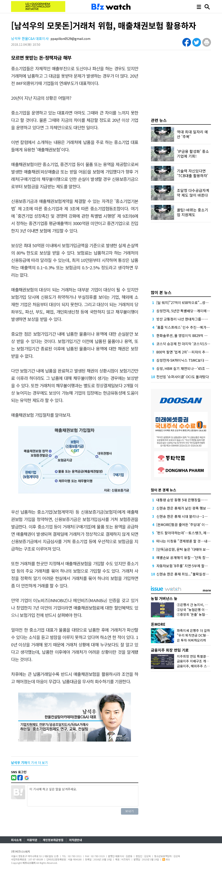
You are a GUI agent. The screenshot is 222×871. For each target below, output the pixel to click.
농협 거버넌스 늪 (164, 598)
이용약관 (32, 840)
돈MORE (158, 624)
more (207, 590)
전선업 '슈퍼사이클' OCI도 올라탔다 (182, 376)
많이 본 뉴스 (161, 292)
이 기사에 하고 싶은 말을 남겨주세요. (82, 795)
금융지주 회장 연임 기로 (170, 650)
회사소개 (16, 840)
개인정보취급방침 (53, 840)
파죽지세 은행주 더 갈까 (193, 630)
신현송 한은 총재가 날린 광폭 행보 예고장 (186, 508)
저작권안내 (75, 840)
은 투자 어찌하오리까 (191, 640)
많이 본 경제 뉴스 (163, 489)
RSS (166, 859)
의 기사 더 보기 (29, 762)
